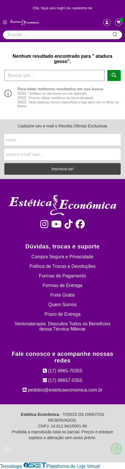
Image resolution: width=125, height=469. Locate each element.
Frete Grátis (62, 295)
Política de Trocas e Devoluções (63, 266)
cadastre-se (82, 8)
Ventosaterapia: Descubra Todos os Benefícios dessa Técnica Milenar (62, 326)
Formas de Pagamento (62, 275)
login (62, 8)
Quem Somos (62, 304)
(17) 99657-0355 (62, 380)
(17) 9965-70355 (62, 370)
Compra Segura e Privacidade (62, 256)
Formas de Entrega (62, 285)
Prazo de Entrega (63, 314)
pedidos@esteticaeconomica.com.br (63, 389)
